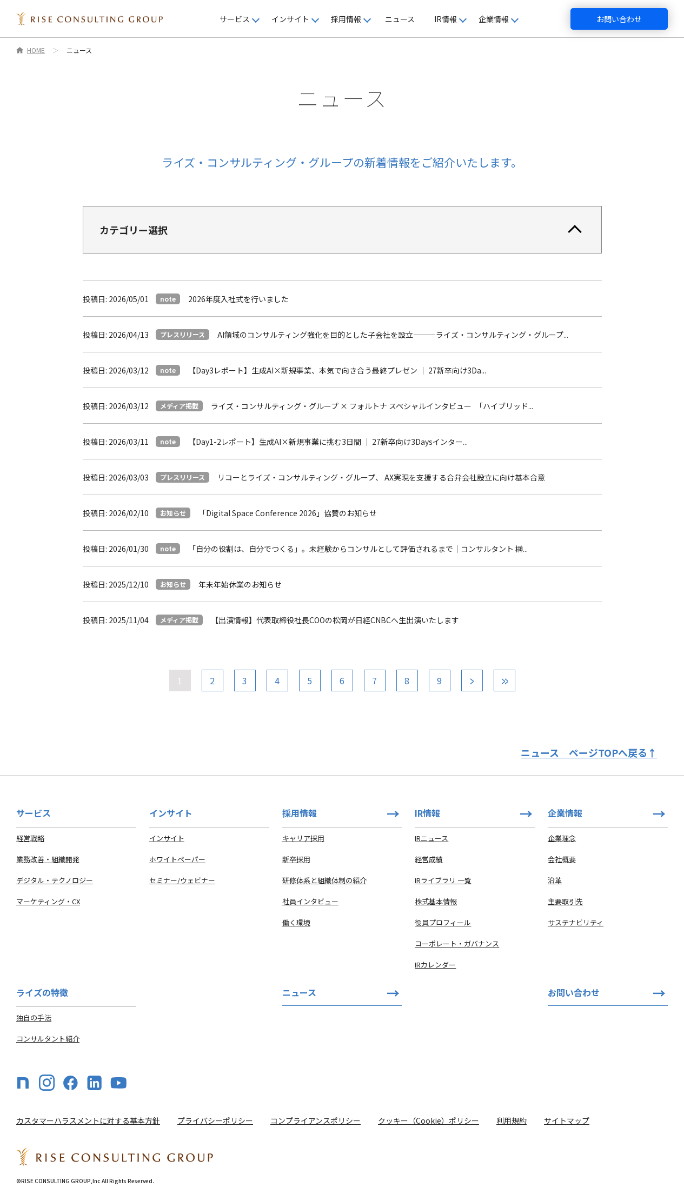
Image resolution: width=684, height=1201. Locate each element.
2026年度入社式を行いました (238, 298)
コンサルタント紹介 (47, 1038)
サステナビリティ (575, 922)
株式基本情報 (436, 901)
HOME (36, 50)
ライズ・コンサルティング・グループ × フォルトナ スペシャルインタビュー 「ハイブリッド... (372, 406)
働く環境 (296, 922)
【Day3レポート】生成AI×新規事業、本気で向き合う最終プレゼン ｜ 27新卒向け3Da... (337, 370)
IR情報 (427, 812)
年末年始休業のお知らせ (240, 584)
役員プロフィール (443, 922)
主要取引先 (565, 901)
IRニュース (431, 838)
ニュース (400, 19)
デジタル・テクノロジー (54, 880)
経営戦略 (30, 838)
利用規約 (511, 1120)
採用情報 (299, 812)
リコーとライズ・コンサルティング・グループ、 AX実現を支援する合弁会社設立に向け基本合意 (381, 477)
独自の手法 (33, 1017)
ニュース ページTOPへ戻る (589, 752)
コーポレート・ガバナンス (457, 943)
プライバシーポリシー (215, 1120)
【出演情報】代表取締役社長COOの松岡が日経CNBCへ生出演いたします (335, 620)
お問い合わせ (619, 19)
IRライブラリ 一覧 (443, 880)
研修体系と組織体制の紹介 (324, 880)
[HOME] (89, 18)
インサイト (166, 838)
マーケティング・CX (48, 901)
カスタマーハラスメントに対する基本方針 (88, 1120)
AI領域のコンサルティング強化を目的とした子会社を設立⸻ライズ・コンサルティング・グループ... (392, 334)
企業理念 (562, 838)
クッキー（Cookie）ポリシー (428, 1120)
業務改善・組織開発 (47, 859)
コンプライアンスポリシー (315, 1120)
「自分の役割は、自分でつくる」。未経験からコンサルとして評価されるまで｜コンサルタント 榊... (358, 548)
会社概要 (562, 859)
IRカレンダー (435, 964)
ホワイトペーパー (177, 859)
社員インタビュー (310, 901)
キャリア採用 (303, 838)
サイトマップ (566, 1120)
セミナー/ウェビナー (182, 880)
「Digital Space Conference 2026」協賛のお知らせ (287, 513)
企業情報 (565, 812)
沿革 (555, 880)
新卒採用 (296, 859)
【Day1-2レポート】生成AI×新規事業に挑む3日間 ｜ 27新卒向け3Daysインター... (328, 441)
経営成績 (429, 859)
